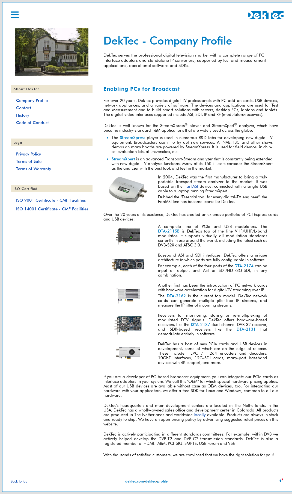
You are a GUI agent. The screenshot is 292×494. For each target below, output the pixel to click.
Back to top (19, 481)
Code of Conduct (32, 122)
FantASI (191, 186)
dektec (150, 481)
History (22, 115)
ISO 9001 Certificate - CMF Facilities (51, 200)
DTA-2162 (176, 295)
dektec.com (134, 481)
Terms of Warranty (33, 168)
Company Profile (32, 100)
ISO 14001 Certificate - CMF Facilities (52, 209)
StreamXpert (123, 159)
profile (162, 481)
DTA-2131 (246, 329)
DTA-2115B (169, 231)
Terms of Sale (28, 161)
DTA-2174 (244, 265)
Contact (23, 107)
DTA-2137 (200, 324)
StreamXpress (132, 137)
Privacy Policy (28, 154)
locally (200, 414)
